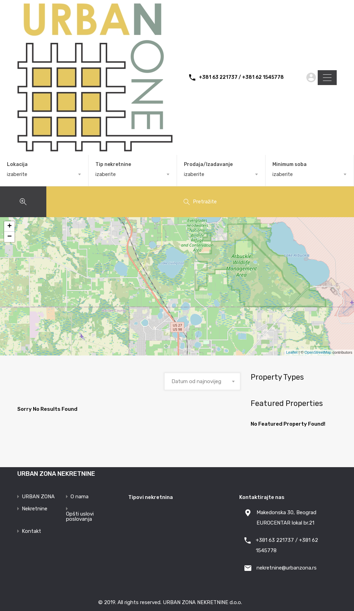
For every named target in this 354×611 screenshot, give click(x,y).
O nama (79, 496)
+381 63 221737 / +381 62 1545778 (241, 77)
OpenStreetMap (318, 352)
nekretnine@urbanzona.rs (287, 568)
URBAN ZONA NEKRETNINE (56, 474)
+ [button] (9, 226)
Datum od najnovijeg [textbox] (196, 381)
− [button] (9, 237)
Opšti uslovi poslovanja (80, 516)
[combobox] (44, 174)
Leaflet (292, 352)
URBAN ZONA (38, 496)
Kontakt (31, 531)
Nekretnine (34, 508)
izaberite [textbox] (17, 174)
